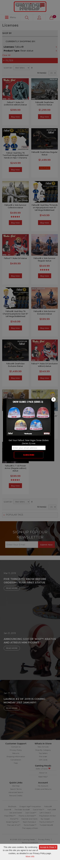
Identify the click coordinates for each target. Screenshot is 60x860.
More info (30, 856)
